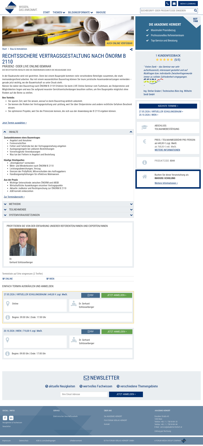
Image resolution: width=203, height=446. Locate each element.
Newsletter (7, 426)
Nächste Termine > (168, 106)
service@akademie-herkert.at (171, 427)
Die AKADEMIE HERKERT (113, 416)
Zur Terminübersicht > (14, 196)
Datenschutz (23, 440)
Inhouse (101, 12)
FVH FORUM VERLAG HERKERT (115, 420)
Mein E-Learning (188, 4)
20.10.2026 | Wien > (148, 114)
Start (46, 12)
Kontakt (107, 424)
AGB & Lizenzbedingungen (45, 440)
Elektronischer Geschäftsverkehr (65, 416)
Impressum (6, 440)
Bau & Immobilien (18, 49)
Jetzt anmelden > (116, 295)
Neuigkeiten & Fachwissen (12, 422)
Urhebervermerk (76, 440)
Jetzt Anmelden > (126, 394)
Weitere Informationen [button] (167, 150)
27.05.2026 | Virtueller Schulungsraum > (161, 111)
